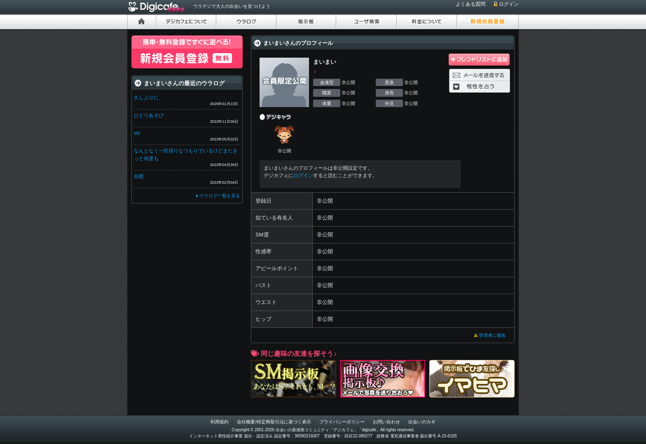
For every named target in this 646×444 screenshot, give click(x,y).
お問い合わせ (386, 421)
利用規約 (220, 421)
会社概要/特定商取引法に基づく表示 (274, 421)
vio (137, 133)
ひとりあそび (149, 115)
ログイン (509, 4)
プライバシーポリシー (342, 421)
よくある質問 (470, 4)
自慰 (139, 176)
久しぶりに (146, 97)
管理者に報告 (492, 335)
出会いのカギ (421, 421)
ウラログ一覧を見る (219, 195)
